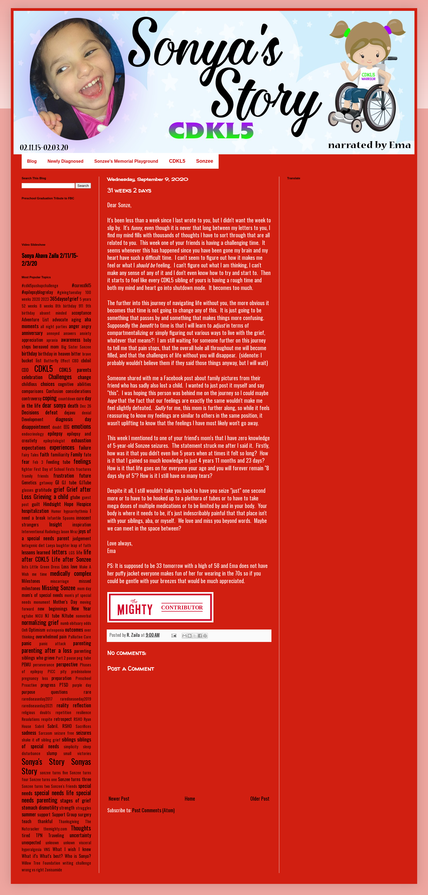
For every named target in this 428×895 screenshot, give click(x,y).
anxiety (85, 333)
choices (47, 383)
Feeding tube (58, 462)
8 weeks (46, 306)
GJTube (85, 482)
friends (42, 476)
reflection (82, 705)
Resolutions (31, 719)
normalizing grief (40, 622)
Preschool (83, 678)
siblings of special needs (56, 743)
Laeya (50, 545)
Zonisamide (53, 869)
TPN (39, 835)
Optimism (37, 630)
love (74, 566)
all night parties (53, 326)
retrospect (63, 719)
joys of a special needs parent (56, 534)
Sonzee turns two (36, 786)
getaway (46, 482)
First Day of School (49, 469)
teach (26, 821)
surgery (84, 814)
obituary (76, 623)
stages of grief (75, 800)
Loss (65, 566)
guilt (36, 504)
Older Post (260, 798)
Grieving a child (51, 496)
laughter (63, 545)
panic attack (52, 643)
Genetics (29, 482)
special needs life (54, 792)
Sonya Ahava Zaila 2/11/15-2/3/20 (50, 259)
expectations (34, 447)
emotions (81, 426)
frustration (63, 475)
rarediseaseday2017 (37, 699)
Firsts (70, 469)
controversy (31, 398)
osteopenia (55, 630)
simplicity (71, 746)
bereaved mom (46, 346)
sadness (29, 732)
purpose (28, 692)
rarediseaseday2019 (75, 699)
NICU (39, 616)
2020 (36, 299)
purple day (81, 685)
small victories (77, 753)
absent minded (53, 313)
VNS (47, 849)
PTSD (63, 685)
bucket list (31, 360)
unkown (69, 842)
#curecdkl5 (81, 285)
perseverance (43, 664)
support (43, 814)
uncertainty (80, 835)
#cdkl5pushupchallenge (40, 285)
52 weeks (29, 306)
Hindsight (52, 503)
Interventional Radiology (41, 531)
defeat (51, 412)
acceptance (81, 312)
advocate (60, 319)
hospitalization (35, 510)
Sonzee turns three (74, 779)
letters (59, 551)
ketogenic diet (33, 545)
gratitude (43, 490)
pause (71, 658)
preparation (61, 678)
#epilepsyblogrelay (37, 292)
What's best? (51, 856)
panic (26, 643)
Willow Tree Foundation (41, 863)
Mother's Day (65, 602)
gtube (75, 497)
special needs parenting (56, 796)
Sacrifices (83, 726)
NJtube (67, 615)
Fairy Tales (30, 455)
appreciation (32, 340)
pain (63, 636)
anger (74, 326)
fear (26, 461)
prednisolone (81, 671)
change (84, 377)
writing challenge (77, 863)
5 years (85, 299)
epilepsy (55, 433)
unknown (52, 842)
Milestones (31, 581)
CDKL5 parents (75, 369)
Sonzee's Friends (64, 786)
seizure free (64, 733)
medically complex (70, 573)
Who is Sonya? (78, 856)
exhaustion (81, 440)
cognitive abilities (74, 384)
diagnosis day (73, 419)
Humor (56, 511)
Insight (55, 524)
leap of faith (81, 545)
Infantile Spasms (60, 518)
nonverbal (83, 616)
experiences (62, 447)
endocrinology (33, 434)
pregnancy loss (35, 678)
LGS (72, 552)
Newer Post (119, 798)
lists (25, 567)
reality (63, 705)
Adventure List (35, 319)
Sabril (39, 726)
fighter (27, 469)
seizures (83, 732)
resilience (83, 712)
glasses (27, 490)
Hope (68, 503)
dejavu (69, 412)
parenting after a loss (47, 650)
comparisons (32, 391)
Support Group (64, 814)
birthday (29, 353)
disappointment (36, 426)
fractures (83, 469)
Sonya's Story (43, 761)
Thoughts (81, 827)
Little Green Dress (45, 567)
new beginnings (52, 608)
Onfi (25, 630)
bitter (76, 353)
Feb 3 (38, 462)
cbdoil (86, 360)
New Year (81, 608)
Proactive (29, 685)
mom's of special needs (42, 595)
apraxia (52, 340)
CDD (25, 370)
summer (29, 814)
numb (64, 623)
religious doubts (36, 712)
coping (50, 397)
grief (59, 489)
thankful (45, 821)
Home (190, 798)
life (79, 552)
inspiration (81, 524)
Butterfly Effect (57, 360)
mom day (84, 588)
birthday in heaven (54, 353)
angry (86, 326)
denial (86, 412)
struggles (83, 808)
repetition (63, 712)
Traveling (56, 835)
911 (81, 306)
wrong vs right (33, 869)
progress (48, 685)
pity (63, 671)
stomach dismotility (40, 807)
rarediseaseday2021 (37, 705)
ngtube (27, 616)
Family (76, 454)
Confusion (54, 391)
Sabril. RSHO (59, 726)
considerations (78, 391)
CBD (75, 360)
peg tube (84, 658)
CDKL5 (43, 368)
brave (86, 354)
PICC (51, 671)
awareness (70, 339)
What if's (30, 856)
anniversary (32, 332)
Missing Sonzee (59, 587)
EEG (66, 427)
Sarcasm (45, 733)
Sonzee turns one (43, 779)
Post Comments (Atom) (153, 810)
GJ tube (69, 482)
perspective (67, 664)
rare (87, 692)
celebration (32, 377)
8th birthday (65, 306)
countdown (66, 398)
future (85, 475)
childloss (29, 384)
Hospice (84, 503)
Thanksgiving (69, 821)
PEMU (26, 664)
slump (52, 753)
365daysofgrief (64, 298)
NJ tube (52, 615)
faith (44, 454)
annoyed (53, 333)
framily (27, 476)
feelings (82, 461)
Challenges (60, 376)
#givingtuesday (69, 292)
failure (85, 447)
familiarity (60, 454)
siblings (69, 739)
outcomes (74, 629)
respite (46, 719)
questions (59, 692)
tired (26, 835)
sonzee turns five (54, 772)
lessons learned (36, 552)
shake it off (31, 740)
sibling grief (50, 740)
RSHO (78, 719)
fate (87, 454)
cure (80, 398)
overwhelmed (47, 636)
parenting (82, 643)
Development (32, 419)
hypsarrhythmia (76, 511)
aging (76, 319)
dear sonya (54, 405)
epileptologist (54, 440)
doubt (56, 427)
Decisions (30, 412)
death (73, 405)
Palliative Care (79, 637)
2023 (45, 299)
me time (39, 574)
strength (66, 807)
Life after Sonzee (71, 559)
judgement (82, 538)
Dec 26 (85, 406)
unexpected (31, 842)
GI (57, 482)
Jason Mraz (69, 531)
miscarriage (59, 581)
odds (87, 623)
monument (42, 602)
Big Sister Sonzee (76, 347)
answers (69, 333)
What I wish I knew (72, 849)
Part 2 (61, 658)
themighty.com (55, 829)
